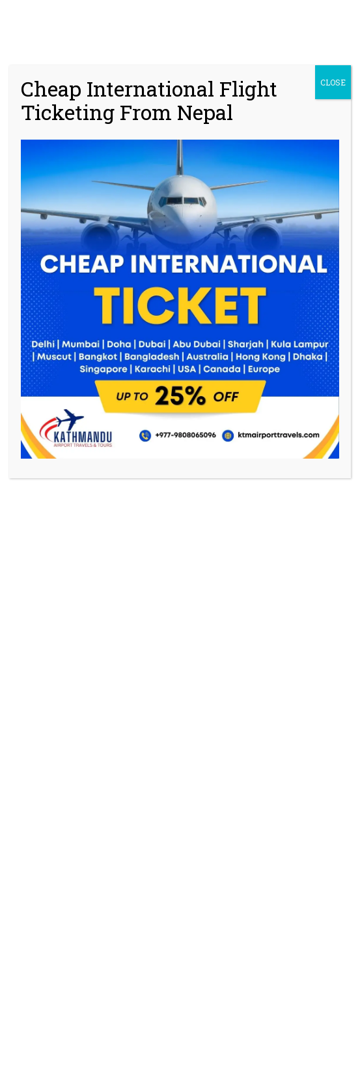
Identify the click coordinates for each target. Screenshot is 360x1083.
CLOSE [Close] (333, 82)
